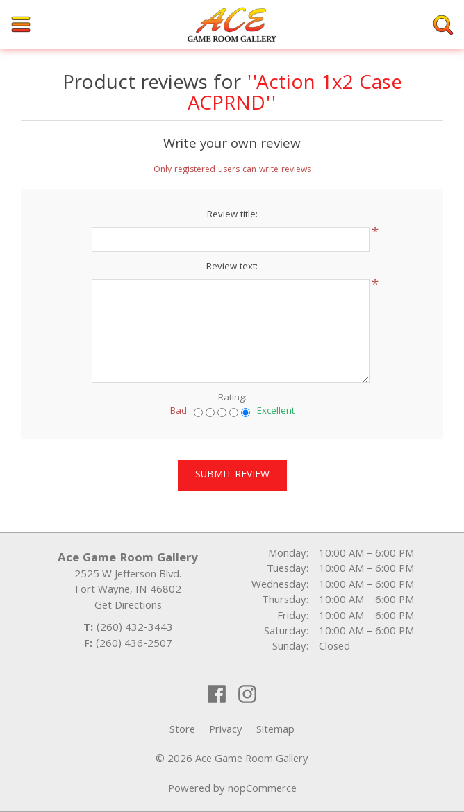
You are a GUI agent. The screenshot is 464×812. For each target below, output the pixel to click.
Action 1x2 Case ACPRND (295, 95)
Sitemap (275, 731)
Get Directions (128, 607)
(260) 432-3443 (135, 629)
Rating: (232, 398)
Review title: (232, 215)
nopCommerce (262, 790)
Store (182, 731)
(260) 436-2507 (134, 645)
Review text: (232, 267)
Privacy (225, 731)
